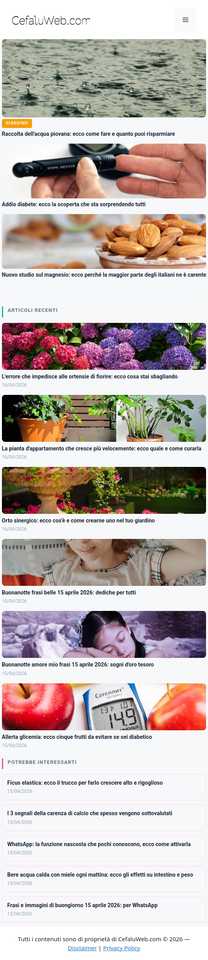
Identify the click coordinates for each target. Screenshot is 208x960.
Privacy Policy (121, 948)
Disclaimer (82, 948)
